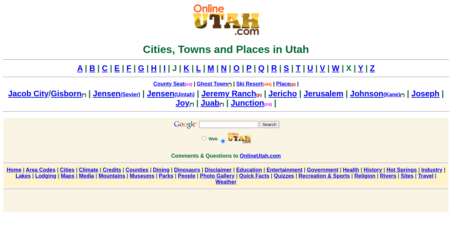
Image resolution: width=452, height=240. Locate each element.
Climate (88, 170)
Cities (67, 170)
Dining (161, 170)
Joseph (425, 93)
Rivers (388, 176)
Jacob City (28, 93)
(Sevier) (130, 94)
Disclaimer (218, 170)
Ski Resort (249, 84)
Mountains (112, 176)
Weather (226, 182)
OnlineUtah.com (260, 156)
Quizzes (284, 176)
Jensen (107, 93)
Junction (247, 102)
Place (283, 84)
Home (14, 170)
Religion (364, 176)
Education (249, 170)
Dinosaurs (187, 170)
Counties (137, 170)
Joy (182, 102)
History (373, 170)
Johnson (367, 93)
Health (351, 170)
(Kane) (392, 94)
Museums (142, 176)
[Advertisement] (226, 202)
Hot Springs (402, 170)
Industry (431, 170)
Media (86, 176)
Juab (210, 102)
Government (322, 170)
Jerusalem (323, 93)
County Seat (168, 84)
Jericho (283, 93)
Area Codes (40, 170)
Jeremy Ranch (228, 93)
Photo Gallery (217, 176)
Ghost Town (212, 84)
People (186, 176)
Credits (112, 170)
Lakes (23, 176)
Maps (67, 176)
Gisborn (66, 93)
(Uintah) (184, 94)
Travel (425, 176)
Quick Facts (254, 176)
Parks (166, 176)
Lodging (45, 176)
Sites (407, 176)
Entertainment (285, 170)
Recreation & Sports (324, 176)
